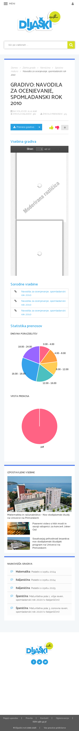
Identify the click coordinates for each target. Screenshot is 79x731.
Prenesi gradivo (23, 127)
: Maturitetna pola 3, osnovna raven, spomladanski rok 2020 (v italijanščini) (39, 610)
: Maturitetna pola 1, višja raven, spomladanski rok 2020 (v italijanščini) (37, 598)
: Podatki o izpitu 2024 (33, 571)
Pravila (29, 718)
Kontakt (44, 718)
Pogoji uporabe (10, 718)
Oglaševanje (62, 718)
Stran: (30, 149)
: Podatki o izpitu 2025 (33, 588)
